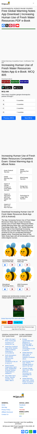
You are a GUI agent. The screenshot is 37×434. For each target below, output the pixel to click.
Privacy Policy (6, 409)
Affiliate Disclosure (7, 412)
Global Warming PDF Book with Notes (13, 318)
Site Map (4, 407)
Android (21, 414)
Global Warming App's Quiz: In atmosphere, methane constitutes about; (28, 356)
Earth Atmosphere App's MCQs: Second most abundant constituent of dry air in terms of (11, 359)
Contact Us (5, 414)
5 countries (20, 100)
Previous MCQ (8, 118)
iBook (4, 322)
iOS (20, 416)
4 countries (20, 104)
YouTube (22, 409)
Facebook (22, 405)
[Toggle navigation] (33, 3)
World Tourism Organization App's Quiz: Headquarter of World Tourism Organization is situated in (11, 369)
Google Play (18, 322)
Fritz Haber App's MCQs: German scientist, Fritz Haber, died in (10, 378)
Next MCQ (28, 118)
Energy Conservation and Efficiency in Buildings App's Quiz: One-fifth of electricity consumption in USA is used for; (28, 344)
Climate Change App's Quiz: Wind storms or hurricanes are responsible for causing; (27, 372)
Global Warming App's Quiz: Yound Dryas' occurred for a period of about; (28, 381)
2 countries (20, 108)
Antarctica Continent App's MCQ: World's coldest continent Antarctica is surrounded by (11, 350)
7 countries (20, 112)
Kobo (10, 322)
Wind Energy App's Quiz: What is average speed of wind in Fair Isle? (28, 363)
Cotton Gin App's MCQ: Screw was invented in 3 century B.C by (10, 341)
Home (3, 405)
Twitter (21, 407)
